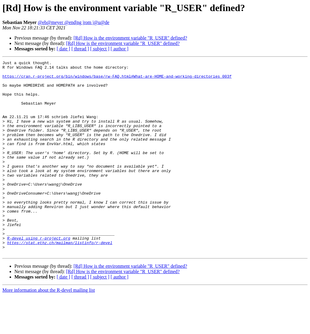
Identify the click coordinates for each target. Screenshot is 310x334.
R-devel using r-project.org (38, 274)
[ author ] (120, 48)
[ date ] (63, 48)
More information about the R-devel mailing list (48, 328)
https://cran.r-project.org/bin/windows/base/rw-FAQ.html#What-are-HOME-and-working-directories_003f (116, 79)
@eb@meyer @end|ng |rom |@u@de (73, 22)
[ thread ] (80, 48)
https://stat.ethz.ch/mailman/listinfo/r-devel (59, 279)
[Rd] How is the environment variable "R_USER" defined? (130, 37)
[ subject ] (99, 48)
